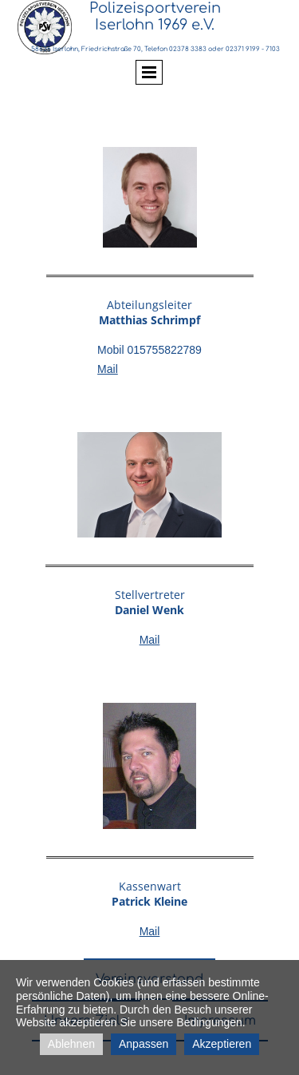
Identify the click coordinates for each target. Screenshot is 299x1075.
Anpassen (143, 1043)
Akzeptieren (221, 1043)
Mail (107, 369)
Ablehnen (71, 1043)
